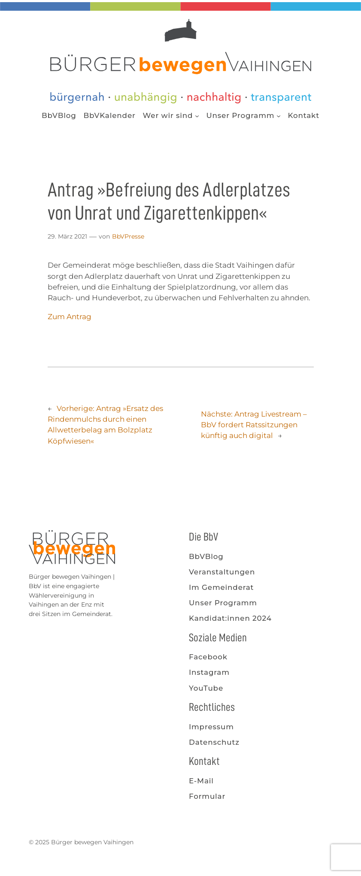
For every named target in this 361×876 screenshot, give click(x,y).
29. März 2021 (67, 236)
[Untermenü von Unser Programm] (278, 115)
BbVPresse (128, 236)
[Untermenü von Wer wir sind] (197, 115)
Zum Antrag (69, 316)
